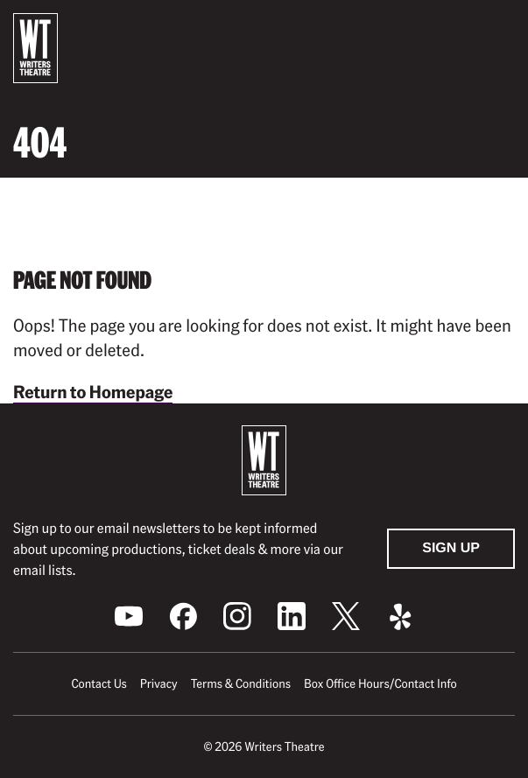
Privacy (159, 683)
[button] (501, 29)
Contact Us (98, 683)
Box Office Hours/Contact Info (380, 683)
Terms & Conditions (241, 683)
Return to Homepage (92, 391)
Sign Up (451, 548)
